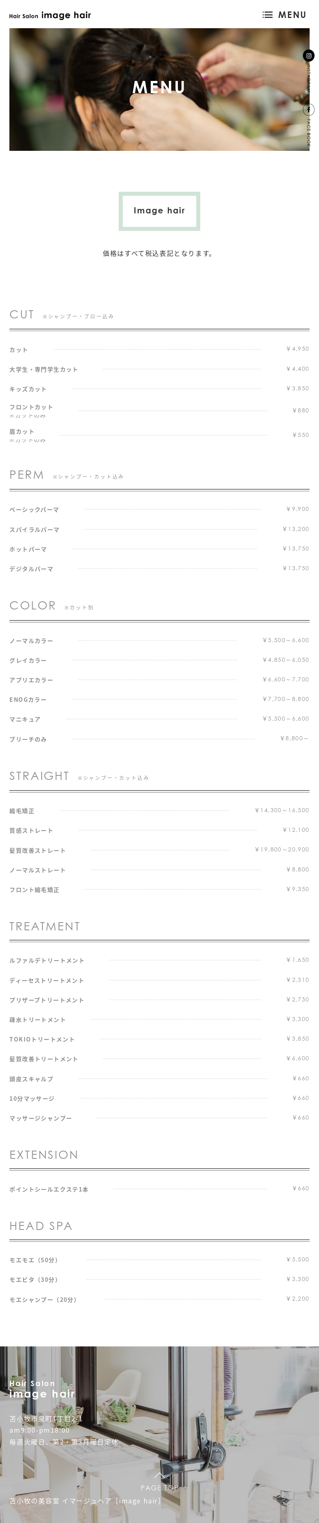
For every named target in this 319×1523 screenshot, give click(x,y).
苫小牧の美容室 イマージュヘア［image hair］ (87, 1500)
